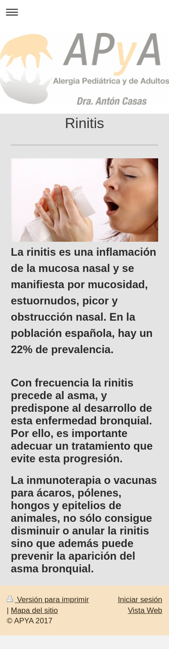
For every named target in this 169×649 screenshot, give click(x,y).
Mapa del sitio (34, 610)
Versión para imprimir (48, 599)
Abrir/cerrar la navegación (84, 12)
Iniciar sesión (140, 599)
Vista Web (145, 610)
